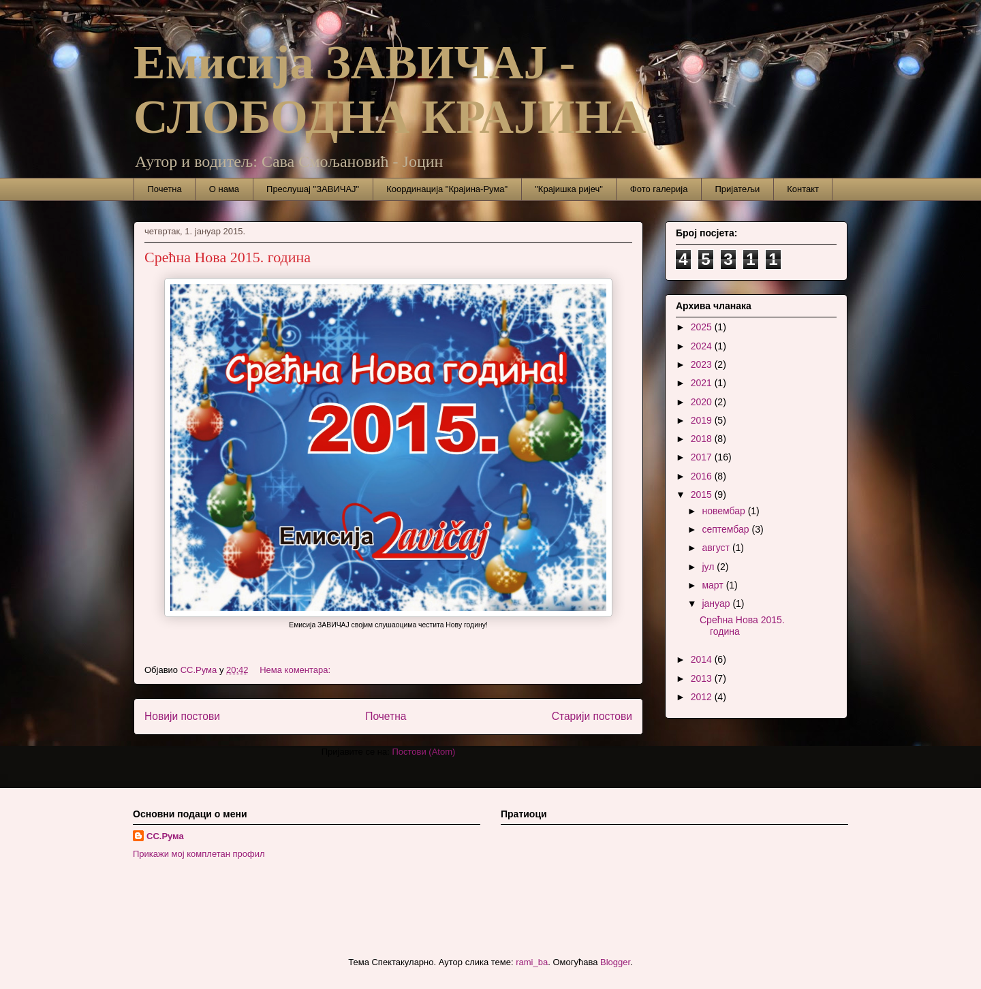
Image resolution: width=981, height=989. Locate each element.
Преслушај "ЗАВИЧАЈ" (312, 189)
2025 (703, 326)
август (717, 547)
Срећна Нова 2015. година (227, 257)
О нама (224, 189)
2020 (703, 401)
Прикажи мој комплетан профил (199, 854)
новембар (724, 510)
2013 (703, 678)
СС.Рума (165, 836)
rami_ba (532, 962)
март (714, 585)
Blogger (615, 962)
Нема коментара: (296, 670)
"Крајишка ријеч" (569, 189)
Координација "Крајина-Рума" (447, 189)
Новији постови (182, 716)
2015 (703, 494)
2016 (703, 476)
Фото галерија (659, 189)
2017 (703, 457)
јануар (717, 603)
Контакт (803, 189)
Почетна (165, 189)
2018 (703, 438)
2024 (703, 346)
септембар (726, 529)
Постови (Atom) (423, 752)
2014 (703, 659)
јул (709, 566)
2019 (703, 420)
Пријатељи (737, 189)
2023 (703, 364)
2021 (703, 382)
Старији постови (592, 716)
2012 (703, 696)
